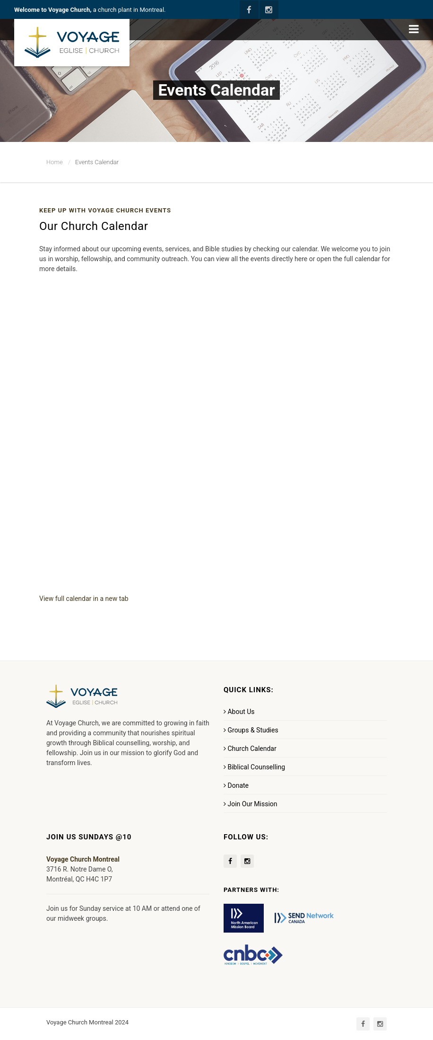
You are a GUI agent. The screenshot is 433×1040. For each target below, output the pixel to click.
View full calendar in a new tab (84, 598)
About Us (239, 711)
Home (54, 162)
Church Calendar (250, 748)
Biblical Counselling (254, 767)
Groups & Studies (251, 730)
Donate (236, 785)
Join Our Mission (250, 804)
